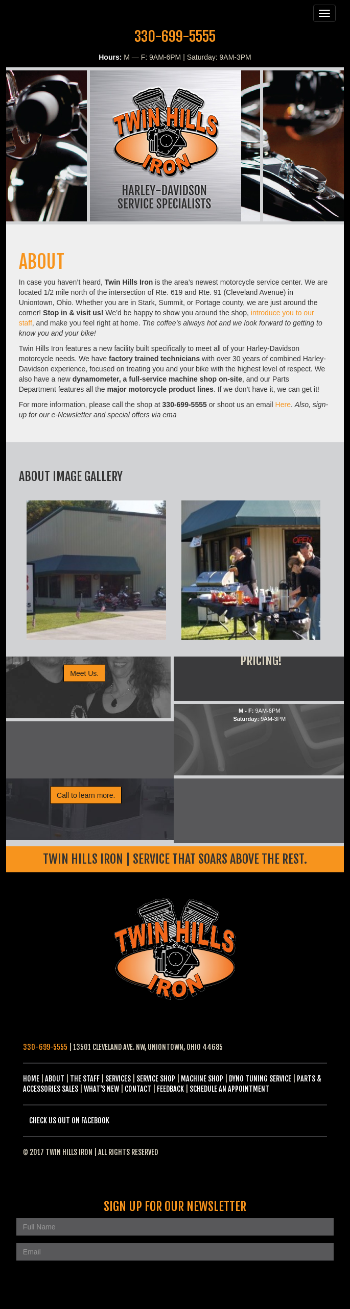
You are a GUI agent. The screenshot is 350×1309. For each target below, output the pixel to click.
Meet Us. (84, 673)
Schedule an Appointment (229, 1089)
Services (118, 1078)
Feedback (170, 1089)
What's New (101, 1089)
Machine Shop (202, 1078)
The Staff (85, 1078)
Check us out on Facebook (69, 1120)
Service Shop (155, 1078)
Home (31, 1078)
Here (283, 404)
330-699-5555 (175, 36)
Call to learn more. (86, 795)
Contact (138, 1089)
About (54, 1078)
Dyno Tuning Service (260, 1078)
